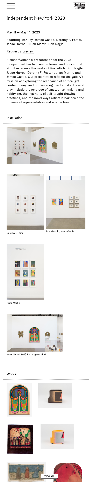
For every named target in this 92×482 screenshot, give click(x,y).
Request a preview (20, 51)
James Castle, (45, 40)
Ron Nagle (55, 44)
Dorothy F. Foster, (69, 40)
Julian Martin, (37, 44)
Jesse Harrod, (17, 44)
